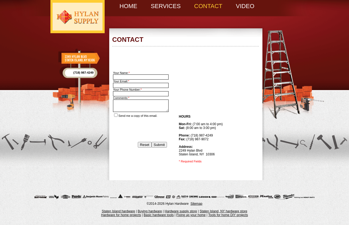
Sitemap (196, 204)
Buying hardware (150, 211)
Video (245, 6)
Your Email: (121, 81)
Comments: (121, 98)
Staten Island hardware (118, 211)
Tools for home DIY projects (228, 215)
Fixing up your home (191, 215)
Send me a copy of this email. (135, 115)
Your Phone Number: (127, 89)
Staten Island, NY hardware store (223, 211)
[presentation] (140, 128)
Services (166, 6)
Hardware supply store (181, 211)
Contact (208, 6)
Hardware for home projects (121, 215)
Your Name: (121, 72)
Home (128, 6)
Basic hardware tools (159, 215)
